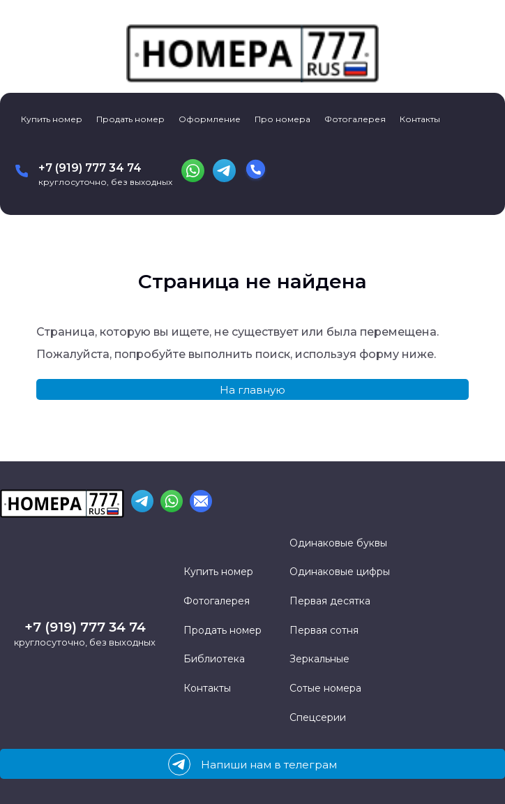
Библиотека (214, 659)
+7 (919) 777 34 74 (90, 167)
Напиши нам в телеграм (252, 764)
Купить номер (51, 119)
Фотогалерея (355, 119)
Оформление (210, 119)
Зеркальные (319, 659)
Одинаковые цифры (339, 571)
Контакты (420, 119)
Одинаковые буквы (338, 543)
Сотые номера (325, 688)
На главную (252, 389)
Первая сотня (324, 630)
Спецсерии (317, 717)
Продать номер (130, 119)
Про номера (282, 119)
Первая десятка (329, 601)
